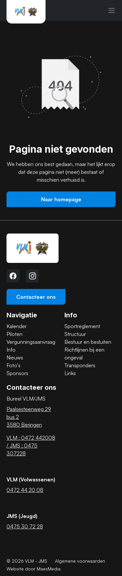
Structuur (75, 334)
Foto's (13, 365)
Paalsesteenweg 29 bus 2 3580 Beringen (29, 417)
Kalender (17, 326)
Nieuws (15, 357)
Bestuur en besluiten (87, 342)
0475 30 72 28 (25, 526)
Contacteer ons (36, 297)
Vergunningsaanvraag (31, 342)
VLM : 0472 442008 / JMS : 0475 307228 (31, 445)
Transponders (79, 365)
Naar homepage (61, 199)
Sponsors (17, 373)
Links (70, 373)
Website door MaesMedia (34, 568)
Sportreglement (82, 326)
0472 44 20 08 (25, 490)
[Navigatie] (111, 10)
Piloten (14, 334)
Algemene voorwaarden (80, 561)
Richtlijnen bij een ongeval (84, 353)
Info (11, 349)
